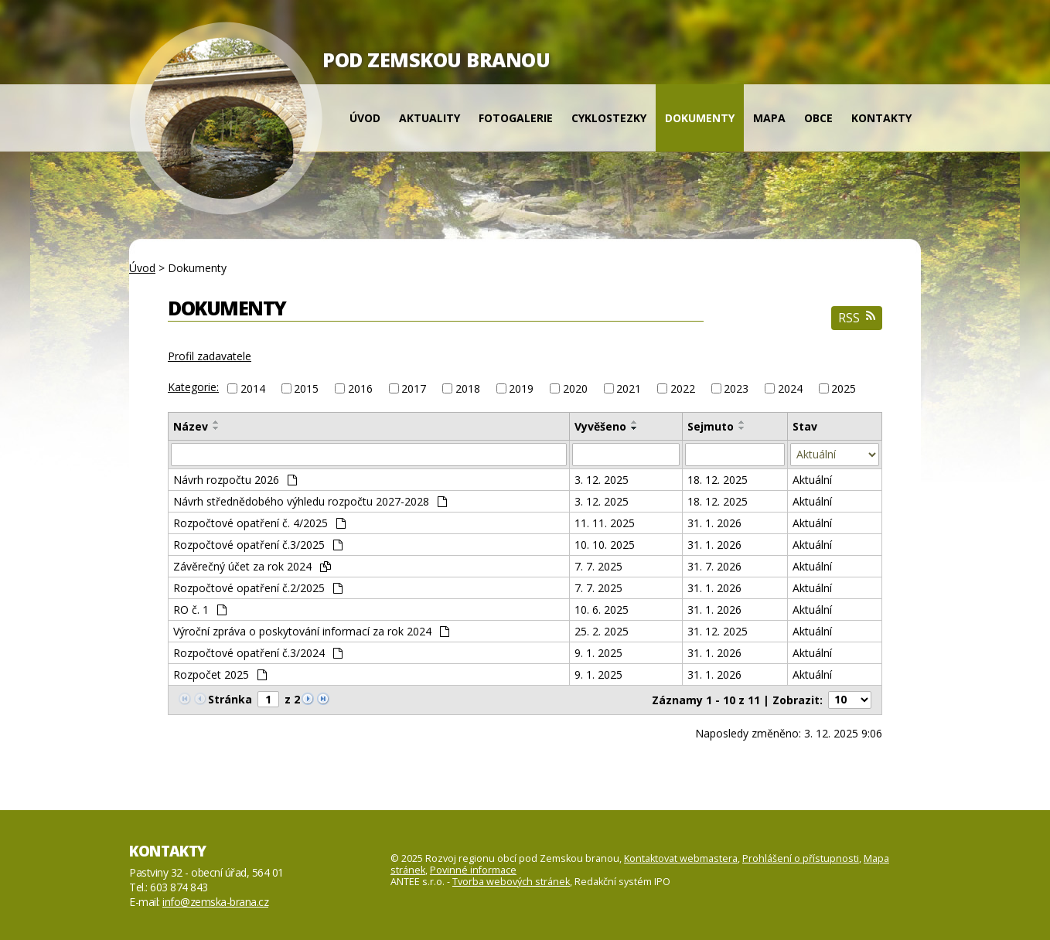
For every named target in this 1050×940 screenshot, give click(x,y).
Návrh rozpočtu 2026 (235, 479)
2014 (252, 388)
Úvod (364, 118)
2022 (682, 388)
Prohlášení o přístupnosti (800, 858)
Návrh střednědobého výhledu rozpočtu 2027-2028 (310, 501)
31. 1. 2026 (714, 523)
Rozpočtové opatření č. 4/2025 (259, 523)
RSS (856, 318)
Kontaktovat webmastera (681, 858)
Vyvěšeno (600, 426)
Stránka (230, 699)
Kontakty (881, 118)
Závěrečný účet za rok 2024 (252, 566)
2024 (790, 388)
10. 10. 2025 (604, 544)
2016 (360, 388)
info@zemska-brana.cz (215, 901)
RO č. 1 (200, 609)
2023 (736, 388)
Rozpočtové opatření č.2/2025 (258, 588)
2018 (467, 388)
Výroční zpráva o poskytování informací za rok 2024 (311, 631)
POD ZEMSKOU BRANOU (436, 59)
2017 (413, 388)
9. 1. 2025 (598, 652)
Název (190, 426)
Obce (818, 118)
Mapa (769, 118)
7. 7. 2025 (598, 566)
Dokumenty (700, 118)
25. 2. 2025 (601, 631)
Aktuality (429, 118)
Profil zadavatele (209, 356)
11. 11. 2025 (604, 523)
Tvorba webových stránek (511, 881)
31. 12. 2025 (717, 631)
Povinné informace (473, 870)
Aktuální (812, 479)
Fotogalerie (516, 118)
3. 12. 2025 (601, 479)
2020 (575, 388)
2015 (306, 388)
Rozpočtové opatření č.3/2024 (258, 652)
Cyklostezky (608, 118)
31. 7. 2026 (714, 566)
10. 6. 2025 (601, 609)
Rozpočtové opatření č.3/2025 (258, 544)
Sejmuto (710, 426)
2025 (843, 388)
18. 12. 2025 (717, 479)
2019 (521, 388)
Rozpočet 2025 (220, 674)
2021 (628, 388)
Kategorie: (193, 387)
